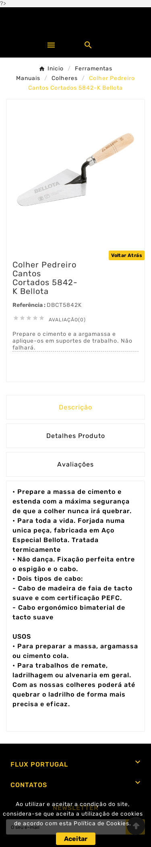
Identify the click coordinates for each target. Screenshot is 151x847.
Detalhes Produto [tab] (75, 436)
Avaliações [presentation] (75, 464)
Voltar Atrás (126, 255)
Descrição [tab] (75, 407)
